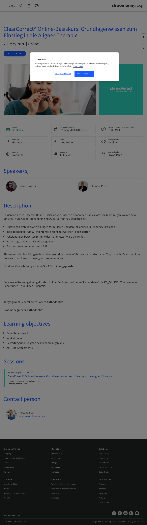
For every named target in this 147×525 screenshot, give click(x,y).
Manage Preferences (63, 74)
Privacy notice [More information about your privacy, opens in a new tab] (78, 66)
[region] (74, 66)
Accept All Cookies (84, 74)
